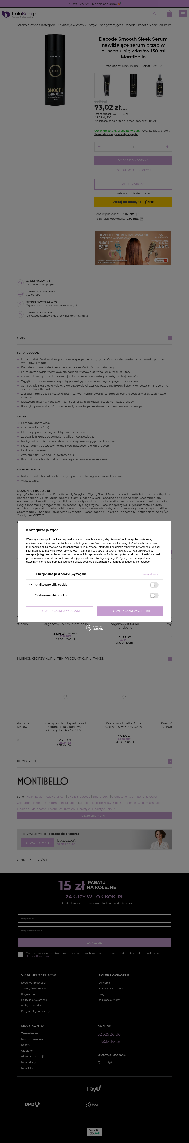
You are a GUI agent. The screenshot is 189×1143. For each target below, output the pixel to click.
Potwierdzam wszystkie (130, 611)
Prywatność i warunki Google (134, 550)
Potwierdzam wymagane (59, 611)
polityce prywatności (138, 546)
